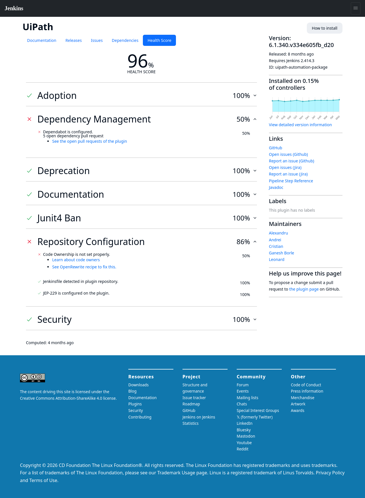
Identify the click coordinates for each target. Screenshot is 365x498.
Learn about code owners (76, 259)
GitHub (275, 147)
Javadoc (276, 187)
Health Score (159, 40)
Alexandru (278, 233)
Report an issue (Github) (291, 161)
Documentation (41, 40)
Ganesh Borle (281, 253)
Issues (97, 40)
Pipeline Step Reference (291, 180)
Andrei (275, 239)
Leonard (276, 259)
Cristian (276, 246)
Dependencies (125, 40)
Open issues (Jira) (285, 167)
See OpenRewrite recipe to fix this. (84, 267)
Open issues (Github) (288, 154)
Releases (73, 40)
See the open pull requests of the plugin (89, 141)
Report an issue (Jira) (288, 174)
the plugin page (304, 289)
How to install (324, 28)
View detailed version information (300, 124)
